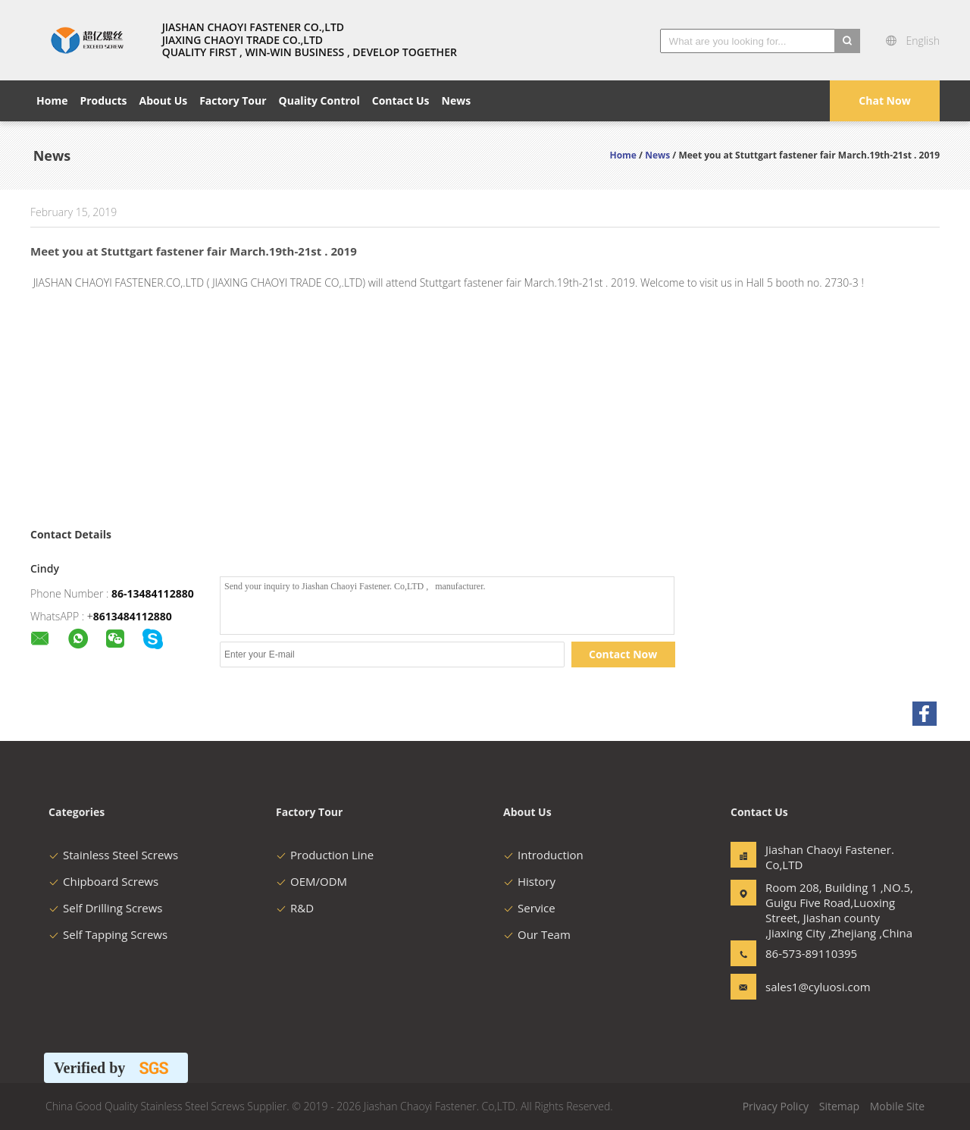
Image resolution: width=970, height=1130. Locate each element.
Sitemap (839, 1106)
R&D (295, 907)
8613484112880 (132, 616)
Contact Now (623, 654)
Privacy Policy (776, 1106)
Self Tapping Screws (107, 934)
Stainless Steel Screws (113, 854)
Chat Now (884, 100)
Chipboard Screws (103, 881)
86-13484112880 (152, 593)
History (529, 881)
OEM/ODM (311, 881)
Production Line (325, 854)
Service (529, 907)
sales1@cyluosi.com (813, 986)
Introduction (543, 854)
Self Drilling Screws (105, 907)
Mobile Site (897, 1106)
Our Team (537, 934)
